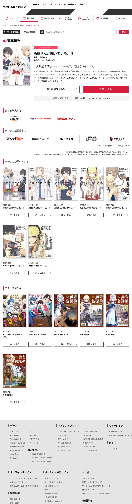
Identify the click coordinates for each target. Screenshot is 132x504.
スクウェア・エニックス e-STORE (23, 478)
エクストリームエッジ (53, 501)
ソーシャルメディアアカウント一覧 (96, 486)
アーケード (34, 443)
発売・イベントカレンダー (92, 482)
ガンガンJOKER (64, 443)
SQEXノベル (88, 443)
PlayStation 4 (15, 439)
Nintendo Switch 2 (17, 443)
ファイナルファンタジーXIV (41, 458)
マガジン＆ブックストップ (68, 432)
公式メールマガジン (90, 490)
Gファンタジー (64, 439)
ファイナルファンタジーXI (40, 462)
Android (33, 435)
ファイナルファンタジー (54, 482)
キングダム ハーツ (51, 486)
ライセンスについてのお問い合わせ (96, 493)
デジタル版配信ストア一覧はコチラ (114, 146)
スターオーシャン (51, 493)
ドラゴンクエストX (37, 454)
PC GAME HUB (50, 497)
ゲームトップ (15, 432)
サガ (46, 490)
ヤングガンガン (64, 447)
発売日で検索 (29, 32)
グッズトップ (114, 449)
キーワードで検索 (11, 32)
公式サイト (105, 89)
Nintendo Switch (17, 447)
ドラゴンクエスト (51, 478)
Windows (14, 458)
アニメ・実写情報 (90, 450)
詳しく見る (14, 215)
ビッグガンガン (64, 450)
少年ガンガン (63, 435)
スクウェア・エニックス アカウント (24, 486)
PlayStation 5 (15, 435)
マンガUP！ (88, 435)
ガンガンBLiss (89, 447)
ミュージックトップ (116, 432)
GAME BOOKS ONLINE (93, 439)
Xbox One (14, 454)
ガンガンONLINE (90, 432)
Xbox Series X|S (16, 450)
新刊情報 (13, 25)
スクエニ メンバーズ (18, 482)
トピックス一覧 (88, 478)
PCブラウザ (34, 439)
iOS (31, 432)
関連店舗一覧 (15, 499)
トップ (5, 25)
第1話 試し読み (56, 89)
